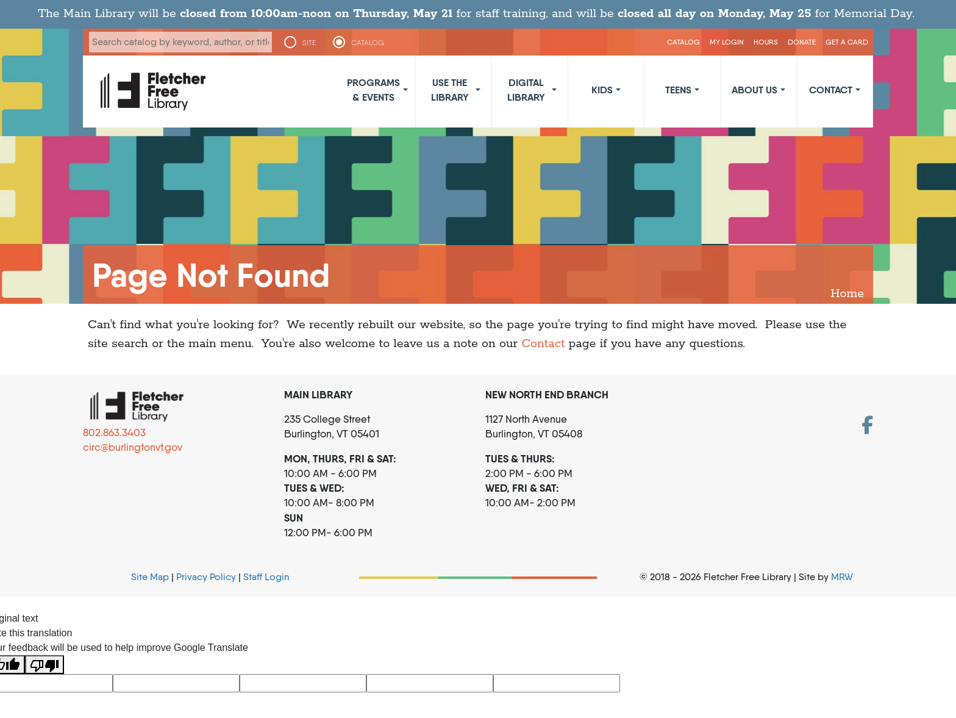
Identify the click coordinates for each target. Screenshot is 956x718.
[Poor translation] (44, 664)
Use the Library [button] (450, 89)
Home (847, 293)
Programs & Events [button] (373, 89)
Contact (543, 343)
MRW (842, 577)
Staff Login (266, 577)
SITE (309, 42)
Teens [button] (678, 90)
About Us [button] (754, 90)
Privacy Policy (206, 577)
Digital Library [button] (526, 89)
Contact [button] (830, 90)
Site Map (150, 577)
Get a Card (847, 41)
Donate (802, 41)
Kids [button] (602, 90)
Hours (766, 41)
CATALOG (368, 42)
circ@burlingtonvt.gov (132, 447)
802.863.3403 (114, 432)
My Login (727, 41)
